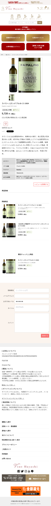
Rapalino (19, 169)
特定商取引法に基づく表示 (11, 440)
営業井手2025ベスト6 (13, 37)
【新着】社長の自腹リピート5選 (38, 46)
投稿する (45, 335)
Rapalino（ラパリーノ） (36, 159)
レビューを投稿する (41, 184)
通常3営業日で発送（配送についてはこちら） (37, 2)
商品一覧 (7, 54)
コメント (11, 322)
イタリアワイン (39, 161)
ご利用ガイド (6, 449)
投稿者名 (11, 290)
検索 (40, 22)
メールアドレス (8, 296)
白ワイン (16, 110)
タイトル (11, 308)
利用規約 (5, 454)
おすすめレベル (8, 301)
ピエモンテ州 (7, 110)
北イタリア (31, 161)
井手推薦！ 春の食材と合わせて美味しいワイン (25, 28)
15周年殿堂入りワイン (13, 46)
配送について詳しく (8, 385)
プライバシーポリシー (9, 444)
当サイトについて (8, 435)
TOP (2, 54)
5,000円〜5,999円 (30, 162)
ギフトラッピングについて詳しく (13, 398)
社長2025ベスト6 (37, 37)
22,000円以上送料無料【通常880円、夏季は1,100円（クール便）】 (18, 2)
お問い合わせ (6, 458)
